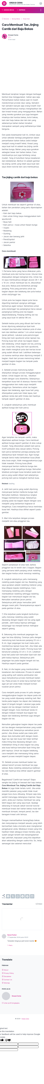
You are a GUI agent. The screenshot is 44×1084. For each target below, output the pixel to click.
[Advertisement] (22, 65)
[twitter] (13, 896)
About (5, 970)
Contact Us (7, 980)
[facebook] (8, 896)
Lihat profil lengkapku (11, 1003)
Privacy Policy (8, 973)
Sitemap (6, 983)
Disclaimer (7, 976)
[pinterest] (27, 896)
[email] (32, 896)
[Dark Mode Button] (40, 3)
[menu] (4, 3)
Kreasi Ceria (16, 2)
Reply (11, 945)
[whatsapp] (18, 896)
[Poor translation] (7, 1040)
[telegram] (22, 896)
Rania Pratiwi (12, 935)
